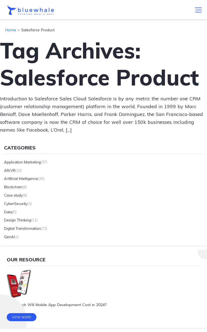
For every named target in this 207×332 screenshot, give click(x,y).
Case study (13, 195)
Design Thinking (17, 220)
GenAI (9, 237)
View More (22, 317)
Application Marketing (22, 162)
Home (10, 30)
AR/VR (9, 170)
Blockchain (13, 187)
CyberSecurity (15, 203)
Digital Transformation (22, 228)
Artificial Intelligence (21, 178)
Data (8, 212)
